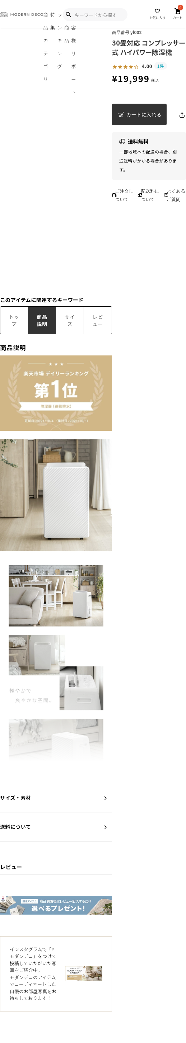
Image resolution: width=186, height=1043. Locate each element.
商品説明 (42, 320)
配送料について (148, 195)
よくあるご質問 (174, 195)
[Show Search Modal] (68, 14)
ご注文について (123, 195)
